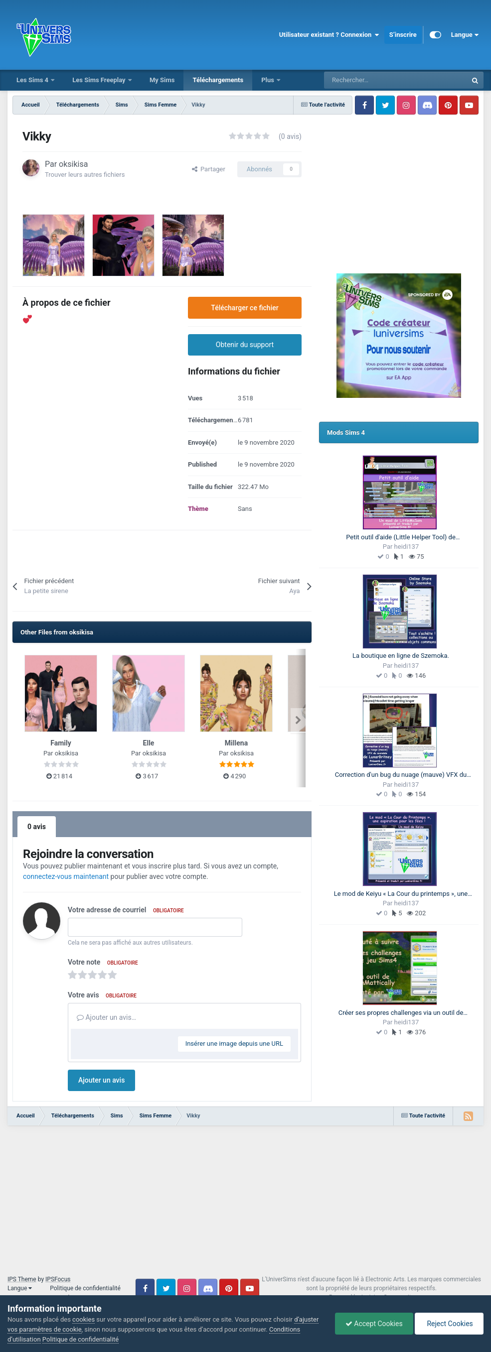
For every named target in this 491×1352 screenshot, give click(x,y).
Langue (465, 35)
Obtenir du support (245, 345)
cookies (83, 1319)
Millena (236, 743)
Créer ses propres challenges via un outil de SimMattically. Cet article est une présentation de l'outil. (400, 1013)
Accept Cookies (374, 1324)
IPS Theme (21, 1279)
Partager (208, 169)
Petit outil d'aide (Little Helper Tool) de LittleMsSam (401, 537)
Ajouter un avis (101, 1080)
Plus (268, 80)
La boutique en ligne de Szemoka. (400, 655)
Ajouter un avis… (106, 1017)
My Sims (162, 80)
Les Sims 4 (33, 80)
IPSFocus (57, 1279)
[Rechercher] (373, 80)
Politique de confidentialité (85, 1288)
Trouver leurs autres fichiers (85, 174)
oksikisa (73, 164)
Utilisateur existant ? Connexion (329, 35)
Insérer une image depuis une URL (234, 1043)
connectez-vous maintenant (66, 876)
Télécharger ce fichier (244, 308)
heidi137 (406, 546)
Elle (149, 743)
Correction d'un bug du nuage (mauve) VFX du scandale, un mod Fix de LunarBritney (401, 775)
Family (60, 743)
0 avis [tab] (36, 827)
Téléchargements (217, 80)
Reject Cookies (449, 1324)
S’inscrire (403, 34)
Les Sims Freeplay (99, 80)
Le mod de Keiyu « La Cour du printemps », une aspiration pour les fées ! (401, 894)
